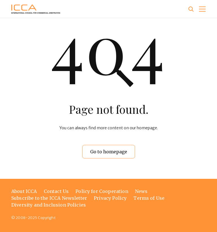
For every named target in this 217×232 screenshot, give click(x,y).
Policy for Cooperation (101, 191)
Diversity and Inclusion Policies (48, 205)
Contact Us (56, 191)
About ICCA (24, 191)
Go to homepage (108, 151)
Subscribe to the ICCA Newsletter (49, 198)
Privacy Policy (110, 198)
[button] (202, 9)
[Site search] (191, 9)
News (141, 191)
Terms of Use (148, 198)
